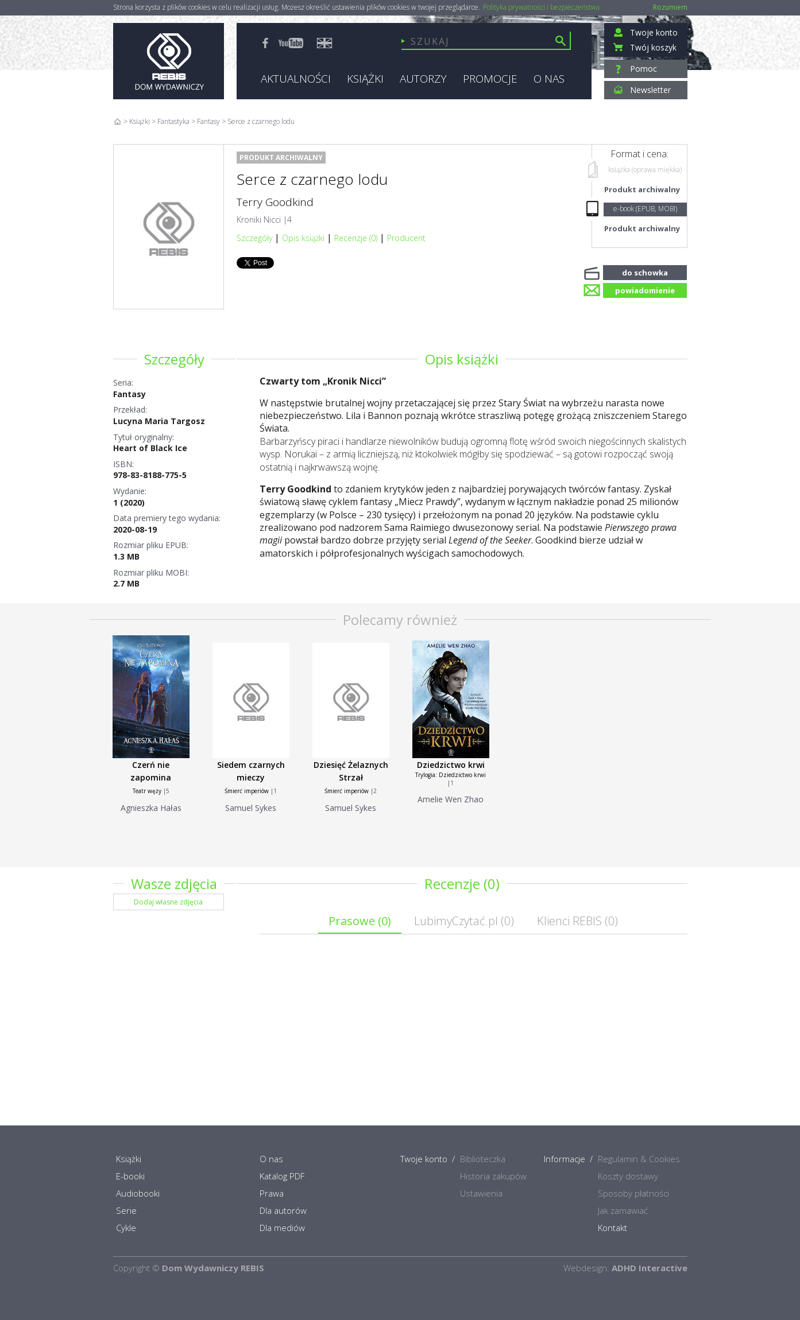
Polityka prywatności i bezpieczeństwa (541, 7)
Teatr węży (147, 791)
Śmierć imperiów (247, 791)
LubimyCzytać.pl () (464, 921)
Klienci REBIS (577, 921)
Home (117, 121)
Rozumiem (670, 7)
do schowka (645, 271)
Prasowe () (359, 921)
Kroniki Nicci (259, 219)
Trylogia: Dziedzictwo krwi (450, 775)
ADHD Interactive (649, 1268)
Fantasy (129, 394)
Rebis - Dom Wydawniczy (168, 61)
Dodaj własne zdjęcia (168, 902)
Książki (139, 121)
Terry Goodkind (275, 202)
